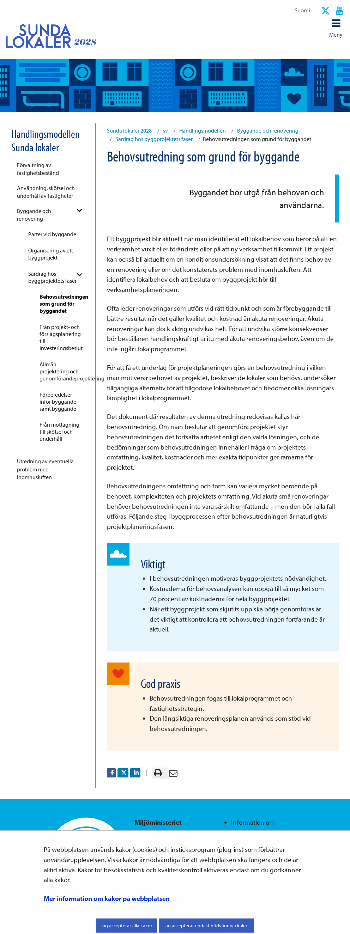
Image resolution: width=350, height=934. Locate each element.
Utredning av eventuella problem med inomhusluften (45, 469)
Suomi (302, 10)
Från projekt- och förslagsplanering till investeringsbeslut (61, 337)
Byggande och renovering (34, 214)
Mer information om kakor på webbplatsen (107, 898)
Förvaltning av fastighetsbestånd (38, 168)
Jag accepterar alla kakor (126, 925)
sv (165, 130)
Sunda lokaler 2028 (129, 130)
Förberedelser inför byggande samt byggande (58, 401)
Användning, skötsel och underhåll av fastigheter (46, 191)
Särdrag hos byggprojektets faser (52, 277)
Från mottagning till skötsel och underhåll (59, 431)
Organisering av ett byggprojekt (50, 254)
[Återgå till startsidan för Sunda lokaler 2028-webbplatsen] (45, 36)
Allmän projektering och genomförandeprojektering (63, 371)
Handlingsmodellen (202, 130)
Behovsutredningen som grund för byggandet (63, 303)
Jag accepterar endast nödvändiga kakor (206, 925)
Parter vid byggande (52, 234)
